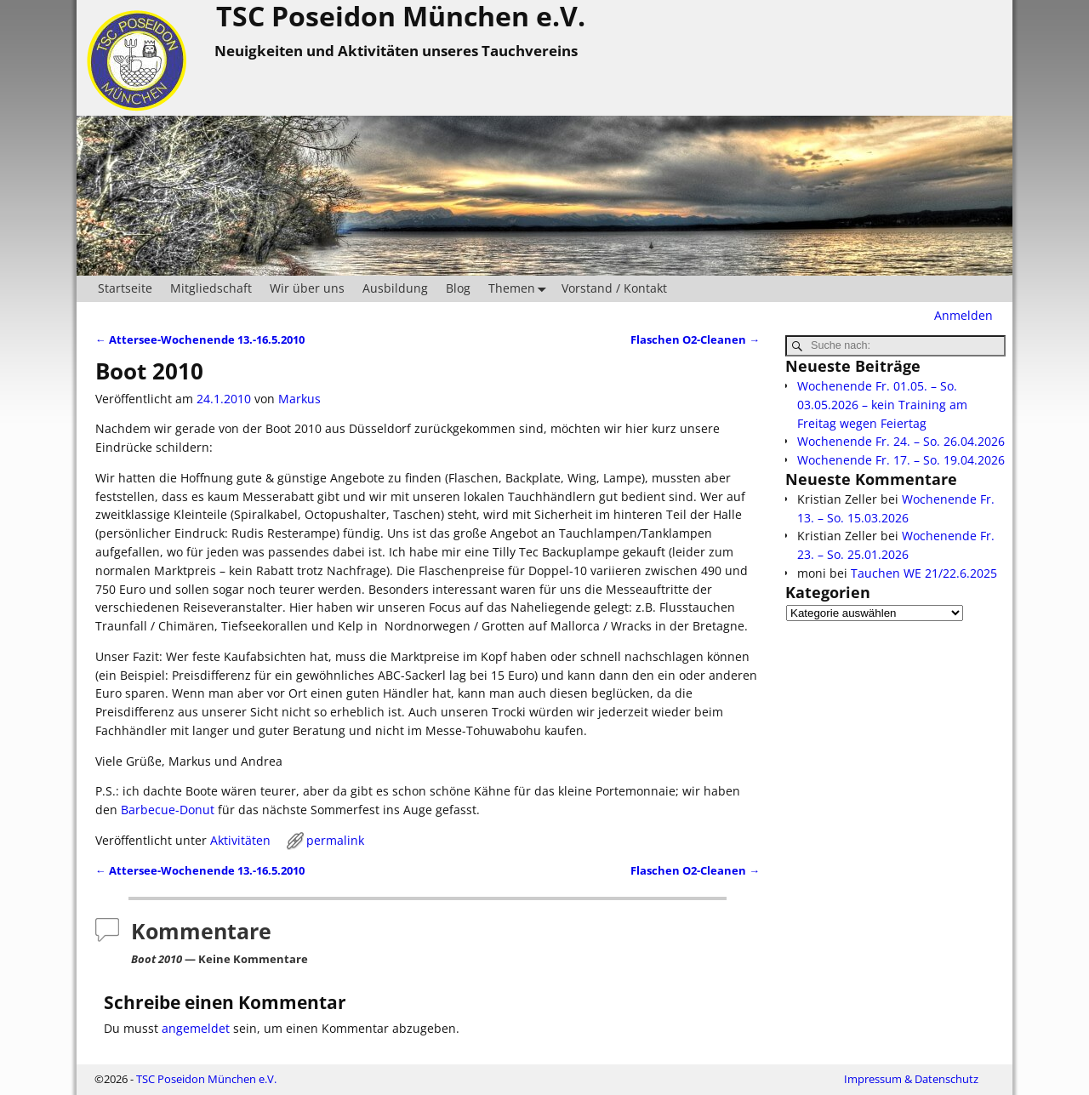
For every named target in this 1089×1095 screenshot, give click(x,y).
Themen (520, 289)
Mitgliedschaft (211, 288)
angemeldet (196, 1028)
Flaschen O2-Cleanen (695, 340)
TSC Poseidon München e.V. (206, 1078)
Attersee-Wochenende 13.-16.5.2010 (200, 340)
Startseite (125, 288)
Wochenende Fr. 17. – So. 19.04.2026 (901, 460)
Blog (458, 288)
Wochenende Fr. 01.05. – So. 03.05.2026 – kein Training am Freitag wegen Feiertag (882, 404)
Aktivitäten (240, 840)
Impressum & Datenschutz (911, 1078)
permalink (335, 840)
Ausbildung (395, 288)
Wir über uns (307, 288)
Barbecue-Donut (167, 809)
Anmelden (963, 315)
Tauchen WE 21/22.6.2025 (924, 573)
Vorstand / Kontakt (614, 288)
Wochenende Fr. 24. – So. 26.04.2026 (901, 441)
